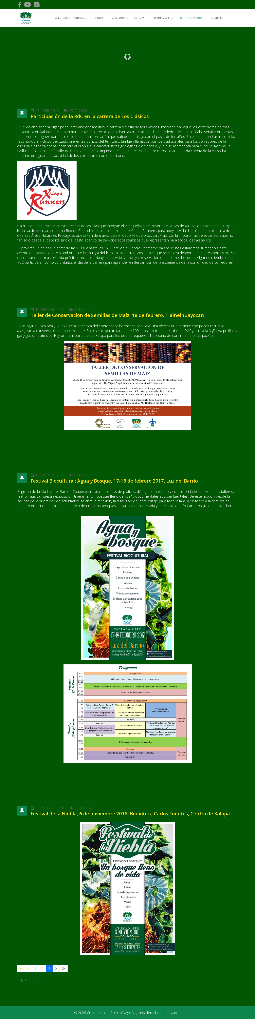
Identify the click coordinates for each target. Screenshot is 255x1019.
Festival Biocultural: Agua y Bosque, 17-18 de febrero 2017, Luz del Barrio (114, 480)
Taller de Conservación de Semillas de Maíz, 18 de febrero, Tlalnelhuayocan (117, 315)
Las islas (139, 18)
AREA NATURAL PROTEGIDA (70, 18)
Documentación (162, 18)
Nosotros (98, 18)
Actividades (119, 18)
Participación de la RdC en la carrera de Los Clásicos (90, 116)
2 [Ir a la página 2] (42, 968)
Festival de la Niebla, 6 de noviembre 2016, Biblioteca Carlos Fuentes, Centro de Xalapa (130, 813)
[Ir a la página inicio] (21, 968)
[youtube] (27, 4)
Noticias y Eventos (191, 18)
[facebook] (19, 4)
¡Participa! (217, 18)
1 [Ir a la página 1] (35, 968)
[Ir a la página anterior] (28, 968)
